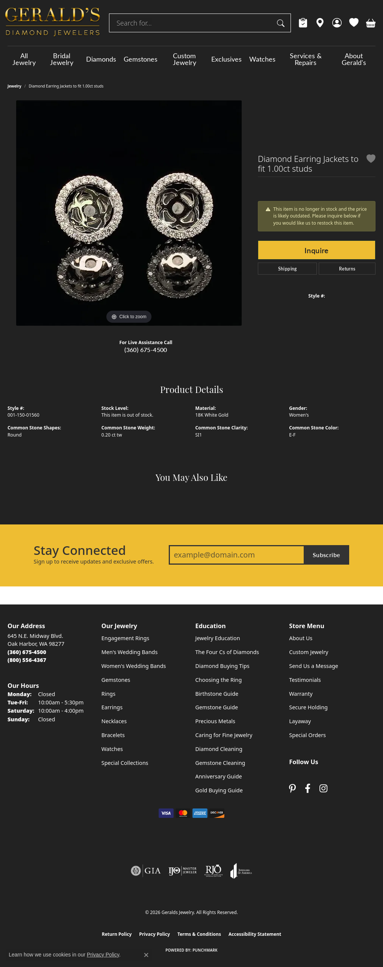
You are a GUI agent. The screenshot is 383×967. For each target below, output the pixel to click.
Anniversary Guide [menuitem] (218, 776)
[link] (303, 22)
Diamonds (101, 58)
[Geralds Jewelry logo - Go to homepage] (52, 23)
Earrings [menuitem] (112, 707)
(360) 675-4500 (145, 350)
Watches (262, 58)
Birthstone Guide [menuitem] (217, 693)
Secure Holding (308, 707)
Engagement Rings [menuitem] (125, 638)
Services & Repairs (306, 59)
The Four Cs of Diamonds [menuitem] (227, 652)
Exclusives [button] (226, 58)
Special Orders (307, 735)
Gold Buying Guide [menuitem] (219, 790)
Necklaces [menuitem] (114, 721)
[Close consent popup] (146, 955)
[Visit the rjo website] (213, 870)
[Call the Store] (27, 652)
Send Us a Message (313, 665)
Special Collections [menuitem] (124, 762)
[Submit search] (282, 23)
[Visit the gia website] (146, 870)
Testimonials (305, 679)
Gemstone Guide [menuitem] (216, 707)
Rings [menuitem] (108, 693)
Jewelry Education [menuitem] (217, 638)
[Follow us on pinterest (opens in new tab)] (292, 788)
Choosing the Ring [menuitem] (218, 679)
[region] (129, 213)
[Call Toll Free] (27, 659)
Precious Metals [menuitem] (215, 721)
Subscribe (327, 555)
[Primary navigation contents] (191, 59)
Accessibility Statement (255, 934)
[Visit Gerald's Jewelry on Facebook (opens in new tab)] (307, 788)
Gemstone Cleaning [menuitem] (220, 762)
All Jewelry (24, 59)
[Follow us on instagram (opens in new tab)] (323, 788)
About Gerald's (354, 59)
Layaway (300, 721)
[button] (337, 22)
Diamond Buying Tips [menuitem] (222, 665)
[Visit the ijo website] (182, 870)
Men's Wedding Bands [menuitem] (129, 652)
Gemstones (140, 58)
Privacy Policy (154, 934)
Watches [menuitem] (112, 748)
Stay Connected (80, 550)
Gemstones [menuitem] (115, 679)
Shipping (287, 269)
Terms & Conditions (199, 934)
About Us (300, 638)
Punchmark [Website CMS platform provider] (205, 950)
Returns (347, 269)
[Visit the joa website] (241, 870)
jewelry (14, 86)
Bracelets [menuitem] (113, 735)
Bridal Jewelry (61, 59)
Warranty (300, 693)
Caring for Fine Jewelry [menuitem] (224, 735)
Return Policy (117, 934)
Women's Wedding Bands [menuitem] (133, 665)
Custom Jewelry (184, 59)
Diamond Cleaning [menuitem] (218, 748)
